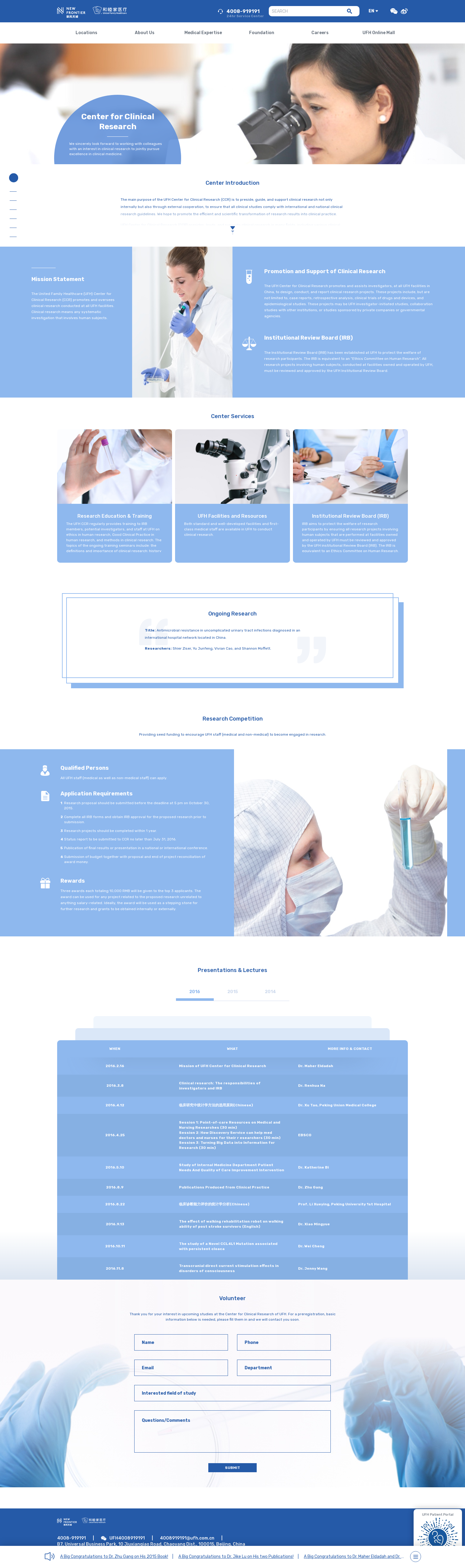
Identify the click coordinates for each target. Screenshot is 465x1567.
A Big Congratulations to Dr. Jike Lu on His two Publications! (236, 1556)
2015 (232, 991)
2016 (194, 991)
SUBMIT (232, 1468)
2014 (270, 991)
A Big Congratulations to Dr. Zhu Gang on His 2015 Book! (114, 1556)
